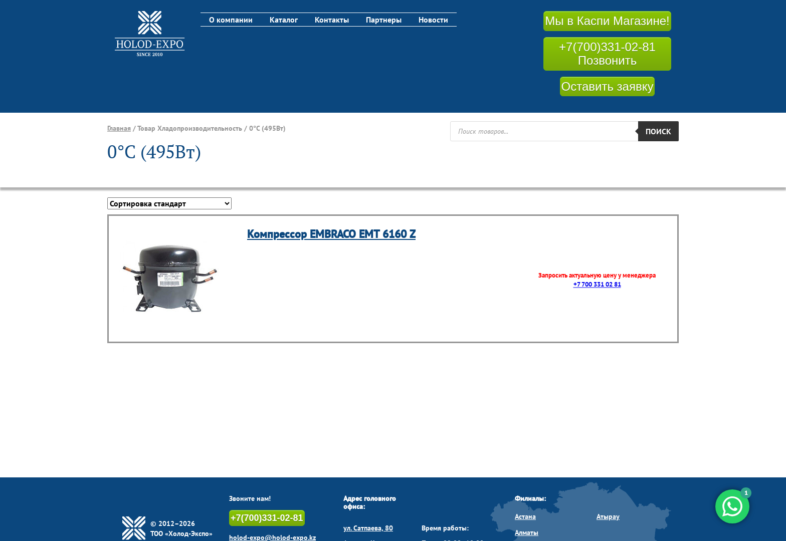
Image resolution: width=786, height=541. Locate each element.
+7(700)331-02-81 (267, 518)
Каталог (284, 20)
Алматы (526, 532)
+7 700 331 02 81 (597, 285)
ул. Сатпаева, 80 (368, 527)
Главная (119, 128)
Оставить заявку (607, 86)
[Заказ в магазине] (169, 203)
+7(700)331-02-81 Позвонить (607, 54)
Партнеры (384, 20)
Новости (433, 20)
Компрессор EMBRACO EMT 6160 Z (331, 234)
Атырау (608, 516)
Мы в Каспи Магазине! (607, 21)
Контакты (332, 20)
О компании (231, 20)
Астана (525, 516)
